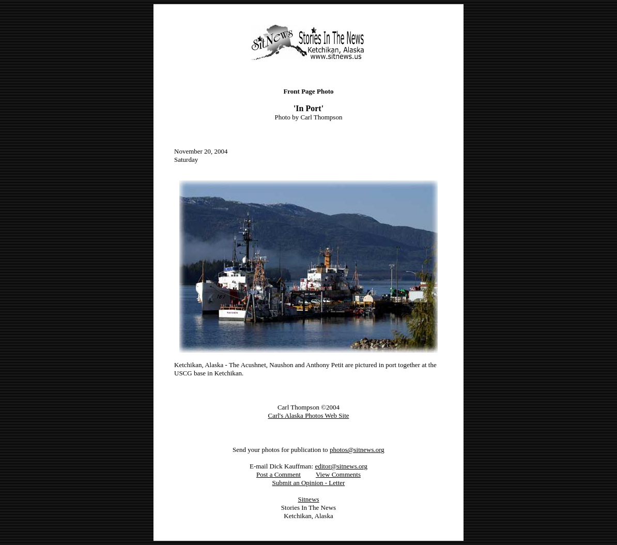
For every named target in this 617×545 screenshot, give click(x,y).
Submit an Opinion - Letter (308, 483)
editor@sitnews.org (341, 466)
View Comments (338, 474)
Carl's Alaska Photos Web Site (308, 415)
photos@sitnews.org (357, 449)
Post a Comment (278, 474)
